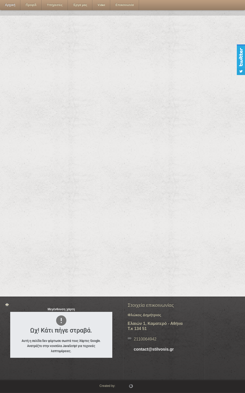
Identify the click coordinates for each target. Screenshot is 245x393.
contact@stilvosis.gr (154, 349)
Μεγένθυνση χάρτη (61, 309)
